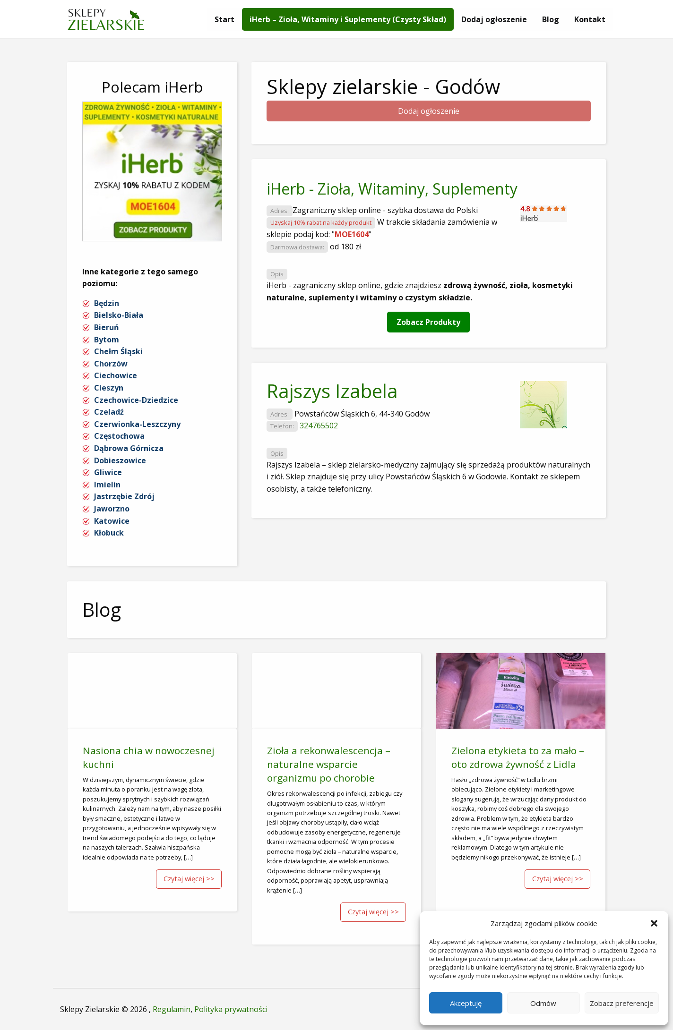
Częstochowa (119, 436)
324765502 (319, 425)
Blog (550, 19)
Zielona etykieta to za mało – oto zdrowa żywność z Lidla (517, 757)
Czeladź (109, 412)
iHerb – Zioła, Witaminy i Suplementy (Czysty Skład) (348, 19)
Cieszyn (108, 388)
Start (224, 19)
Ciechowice (115, 375)
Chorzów (111, 363)
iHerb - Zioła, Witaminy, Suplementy (392, 189)
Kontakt (589, 19)
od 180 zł (345, 246)
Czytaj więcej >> (189, 878)
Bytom (106, 339)
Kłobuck (109, 533)
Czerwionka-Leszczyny (137, 424)
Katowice (111, 521)
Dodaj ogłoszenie (494, 19)
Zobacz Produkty (428, 322)
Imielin (107, 484)
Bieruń (106, 327)
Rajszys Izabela (332, 391)
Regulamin (171, 1009)
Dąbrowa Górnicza (129, 448)
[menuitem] (224, 19)
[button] (654, 923)
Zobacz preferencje (622, 1003)
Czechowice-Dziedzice (136, 400)
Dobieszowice (120, 460)
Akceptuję (466, 1003)
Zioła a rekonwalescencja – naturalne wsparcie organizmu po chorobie (328, 764)
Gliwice (108, 472)
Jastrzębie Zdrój (124, 496)
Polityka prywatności (230, 1009)
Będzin (106, 303)
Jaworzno (111, 508)
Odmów (543, 1003)
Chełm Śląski (118, 351)
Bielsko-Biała (118, 315)
